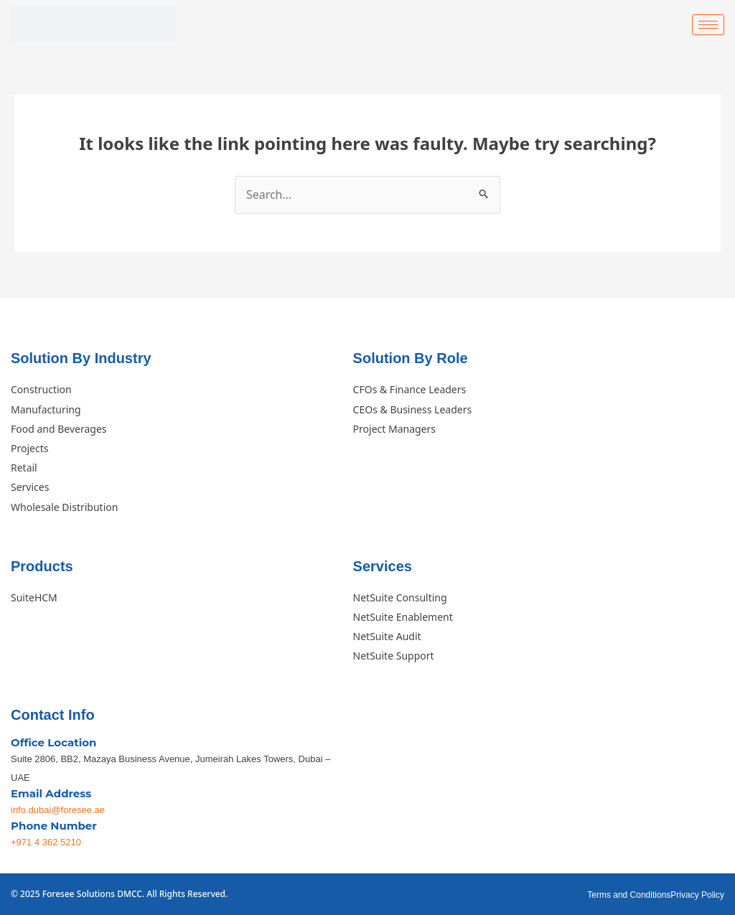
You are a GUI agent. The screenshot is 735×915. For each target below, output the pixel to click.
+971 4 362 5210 (46, 842)
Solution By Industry (81, 359)
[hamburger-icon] (708, 24)
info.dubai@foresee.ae (58, 809)
